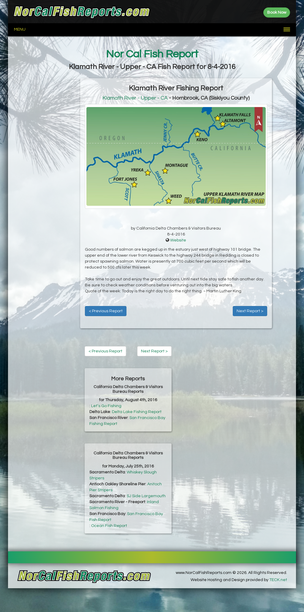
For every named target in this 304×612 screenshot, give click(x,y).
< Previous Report (106, 311)
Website (178, 240)
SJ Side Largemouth (146, 496)
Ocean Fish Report (109, 526)
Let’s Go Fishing (106, 406)
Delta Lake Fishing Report (137, 412)
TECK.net (278, 580)
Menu (20, 29)
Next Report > (250, 311)
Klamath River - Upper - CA (135, 98)
